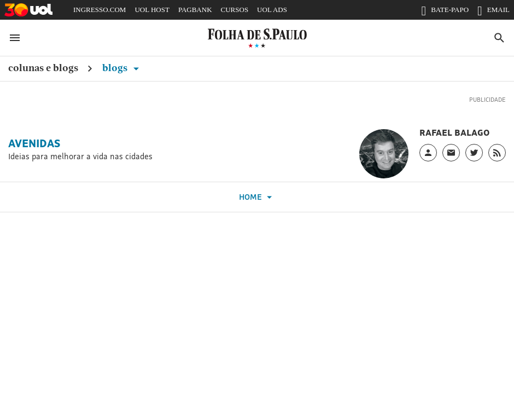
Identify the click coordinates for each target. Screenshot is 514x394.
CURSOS (235, 9)
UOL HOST (152, 9)
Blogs (122, 67)
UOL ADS (272, 9)
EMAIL (493, 12)
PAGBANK (195, 9)
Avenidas (34, 143)
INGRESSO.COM (99, 9)
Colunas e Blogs (43, 67)
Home (257, 197)
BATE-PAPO (445, 12)
